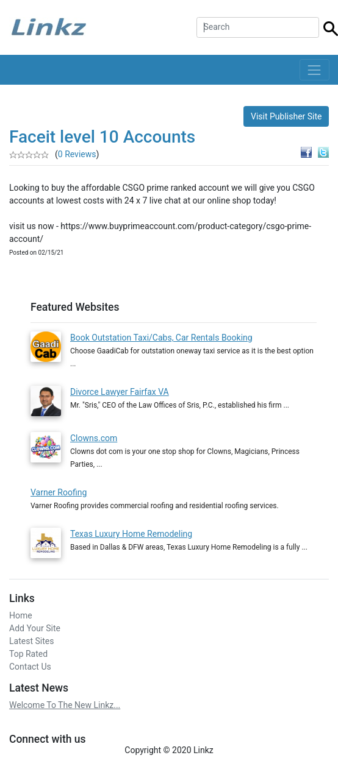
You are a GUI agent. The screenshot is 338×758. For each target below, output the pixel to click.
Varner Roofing (59, 487)
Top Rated (28, 649)
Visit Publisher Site (286, 116)
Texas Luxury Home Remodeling (131, 529)
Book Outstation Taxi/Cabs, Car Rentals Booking (161, 337)
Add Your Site (34, 623)
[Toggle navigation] (314, 69)
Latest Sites (31, 636)
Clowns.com (93, 433)
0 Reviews (77, 154)
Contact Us (30, 662)
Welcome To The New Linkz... (64, 700)
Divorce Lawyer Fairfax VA (119, 392)
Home (20, 610)
